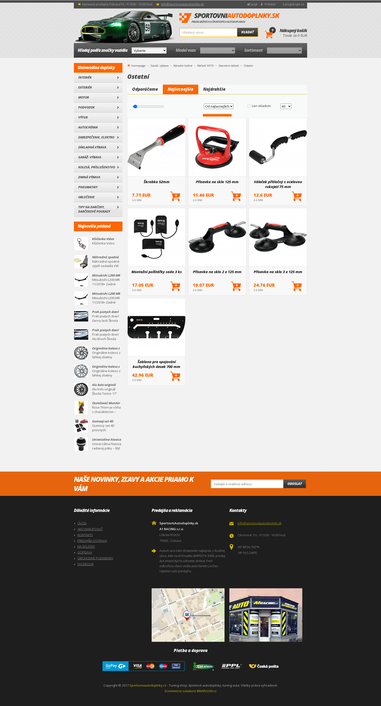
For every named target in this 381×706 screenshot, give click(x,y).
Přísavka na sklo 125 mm (217, 181)
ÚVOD (82, 523)
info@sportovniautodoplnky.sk (182, 4)
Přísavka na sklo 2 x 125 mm (217, 271)
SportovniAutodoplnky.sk (229, 18)
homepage (138, 65)
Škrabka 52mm (157, 181)
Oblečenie (86, 197)
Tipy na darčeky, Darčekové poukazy (94, 209)
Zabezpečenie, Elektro (96, 137)
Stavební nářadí (229, 65)
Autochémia (88, 127)
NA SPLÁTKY (86, 546)
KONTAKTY (85, 535)
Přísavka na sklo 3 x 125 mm (278, 271)
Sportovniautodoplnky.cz (148, 685)
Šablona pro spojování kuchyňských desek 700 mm (156, 364)
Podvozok (86, 107)
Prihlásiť (270, 4)
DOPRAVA (85, 552)
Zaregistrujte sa (293, 4)
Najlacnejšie (180, 89)
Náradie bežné (182, 65)
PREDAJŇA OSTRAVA (92, 540)
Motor (83, 97)
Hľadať (247, 32)
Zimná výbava (89, 177)
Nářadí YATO (205, 65)
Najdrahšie (214, 89)
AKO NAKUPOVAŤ (90, 529)
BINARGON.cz (206, 691)
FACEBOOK (86, 564)
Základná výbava (92, 147)
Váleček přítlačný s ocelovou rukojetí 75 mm (278, 184)
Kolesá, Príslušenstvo (96, 167)
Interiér (85, 77)
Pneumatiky (87, 187)
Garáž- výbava (89, 157)
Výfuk (83, 117)
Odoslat (294, 484)
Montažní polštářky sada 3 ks (156, 271)
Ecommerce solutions (180, 691)
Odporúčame (145, 89)
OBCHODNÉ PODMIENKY (95, 558)
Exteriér (85, 87)
